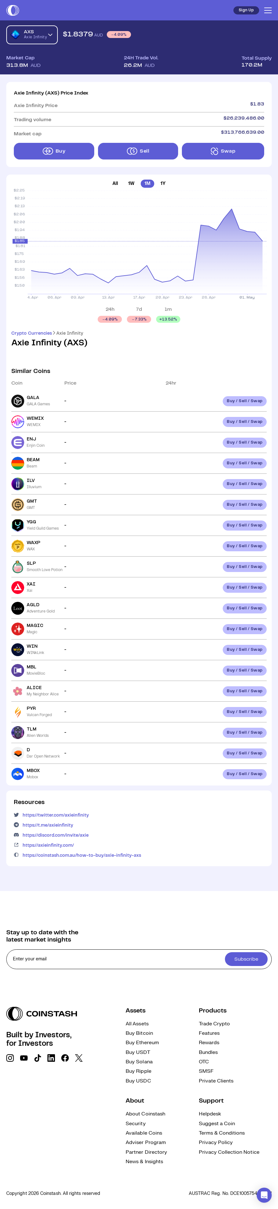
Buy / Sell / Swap (245, 401)
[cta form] (139, 959)
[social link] (10, 1058)
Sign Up (246, 10)
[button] (264, 1195)
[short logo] (12, 10)
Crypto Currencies (31, 333)
